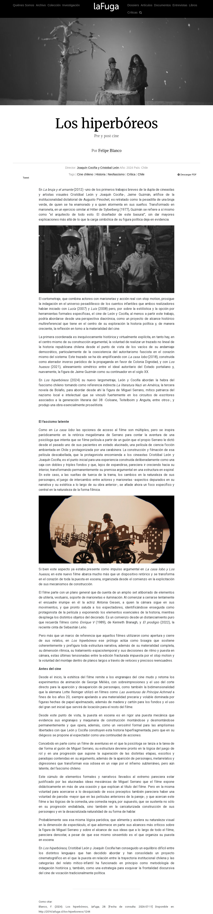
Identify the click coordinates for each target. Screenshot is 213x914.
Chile (141, 174)
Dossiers (133, 5)
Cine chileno (85, 174)
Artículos (146, 5)
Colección (54, 5)
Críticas (133, 12)
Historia (100, 174)
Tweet (26, 177)
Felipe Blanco (110, 150)
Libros (193, 5)
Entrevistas (179, 5)
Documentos (162, 5)
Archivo (41, 5)
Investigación (71, 5)
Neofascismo (116, 174)
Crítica (131, 174)
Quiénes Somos (23, 5)
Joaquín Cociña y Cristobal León (98, 167)
